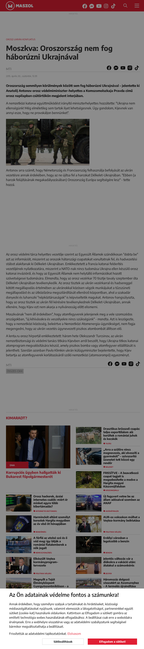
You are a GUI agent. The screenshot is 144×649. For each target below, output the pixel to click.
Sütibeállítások (63, 641)
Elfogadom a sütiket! (112, 641)
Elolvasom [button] (74, 634)
